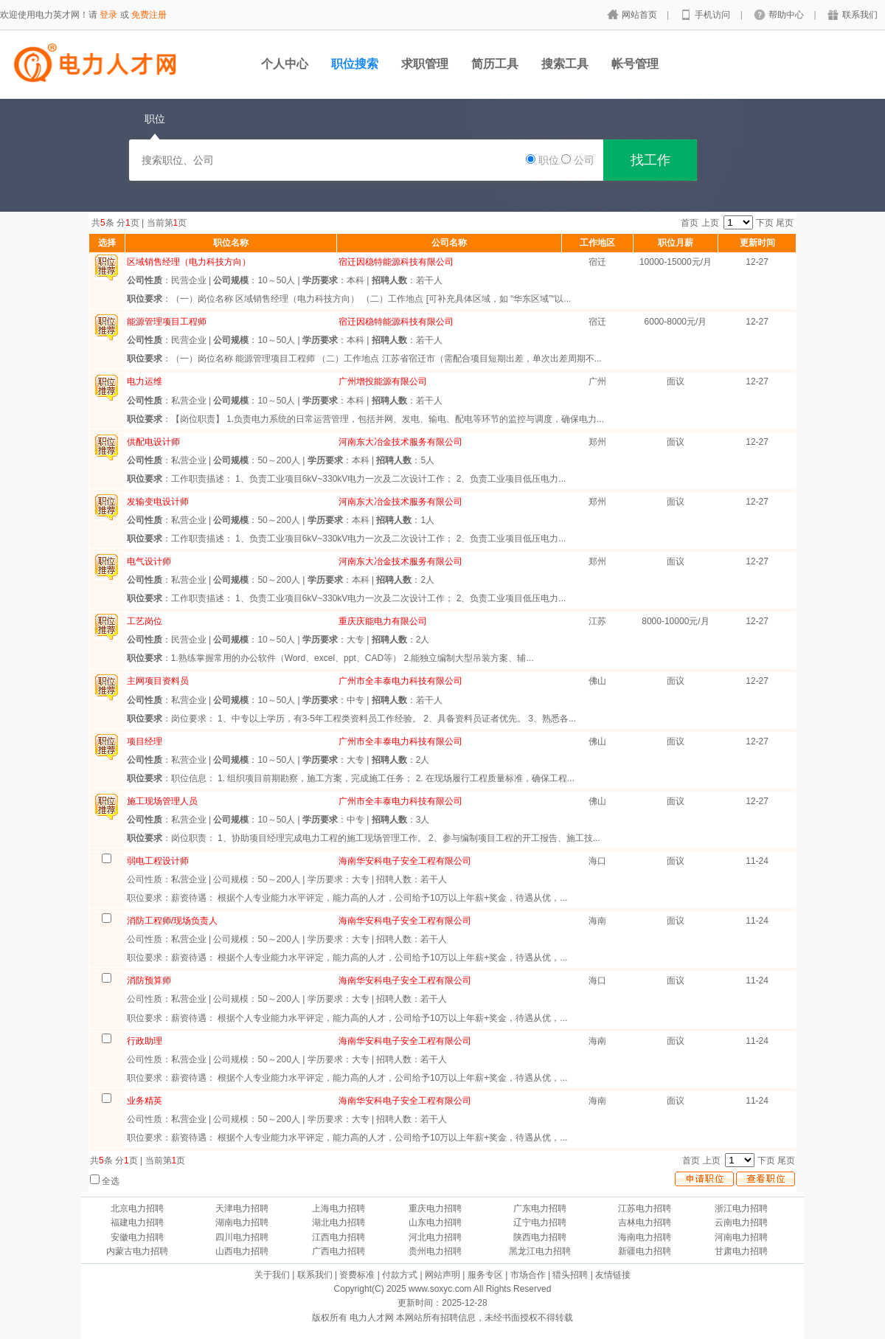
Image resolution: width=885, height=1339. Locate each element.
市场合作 (528, 1275)
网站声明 (442, 1275)
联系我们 (860, 15)
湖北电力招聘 (338, 1222)
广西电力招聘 (338, 1251)
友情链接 (613, 1275)
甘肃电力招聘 (741, 1251)
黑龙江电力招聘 (540, 1251)
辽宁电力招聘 (539, 1222)
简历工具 (494, 64)
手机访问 (713, 15)
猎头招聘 (570, 1275)
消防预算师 (149, 980)
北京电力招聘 (137, 1208)
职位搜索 (354, 64)
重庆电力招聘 (435, 1208)
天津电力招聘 (241, 1208)
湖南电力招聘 (241, 1222)
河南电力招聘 (741, 1237)
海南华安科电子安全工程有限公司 (405, 861)
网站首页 (640, 15)
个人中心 (284, 64)
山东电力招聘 (435, 1222)
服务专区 (485, 1275)
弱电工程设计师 (158, 861)
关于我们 (272, 1275)
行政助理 (144, 1041)
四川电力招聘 (241, 1237)
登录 (108, 15)
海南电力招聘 (644, 1237)
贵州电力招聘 (435, 1251)
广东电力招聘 (539, 1208)
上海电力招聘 (338, 1208)
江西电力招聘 (338, 1237)
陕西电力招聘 (539, 1237)
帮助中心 (787, 15)
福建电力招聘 (137, 1222)
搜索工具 (565, 64)
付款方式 (399, 1275)
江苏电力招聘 (644, 1208)
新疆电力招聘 (644, 1251)
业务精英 (144, 1101)
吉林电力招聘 (644, 1222)
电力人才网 (372, 1317)
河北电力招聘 (435, 1237)
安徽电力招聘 (137, 1237)
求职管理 (424, 64)
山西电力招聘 (241, 1251)
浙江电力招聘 (741, 1208)
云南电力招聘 (741, 1222)
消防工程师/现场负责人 (172, 921)
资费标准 (357, 1275)
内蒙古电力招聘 (137, 1251)
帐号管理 (635, 64)
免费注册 (149, 15)
